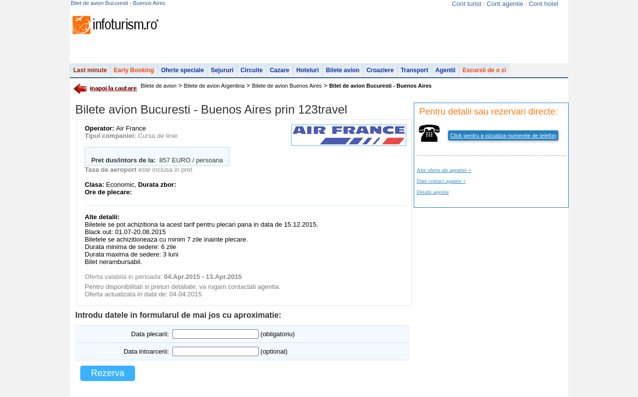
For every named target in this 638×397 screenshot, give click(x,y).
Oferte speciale (182, 70)
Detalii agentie (433, 192)
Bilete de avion (158, 86)
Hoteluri (307, 70)
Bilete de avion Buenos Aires (287, 86)
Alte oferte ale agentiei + (444, 170)
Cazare (279, 70)
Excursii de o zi (484, 70)
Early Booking (134, 70)
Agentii (445, 70)
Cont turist (466, 3)
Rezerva (107, 373)
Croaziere (380, 70)
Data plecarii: (150, 334)
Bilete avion (342, 70)
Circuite (251, 70)
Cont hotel (543, 3)
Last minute (90, 70)
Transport (414, 70)
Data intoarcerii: (146, 351)
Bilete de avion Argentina (214, 86)
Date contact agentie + (441, 181)
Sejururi (222, 70)
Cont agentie (504, 3)
